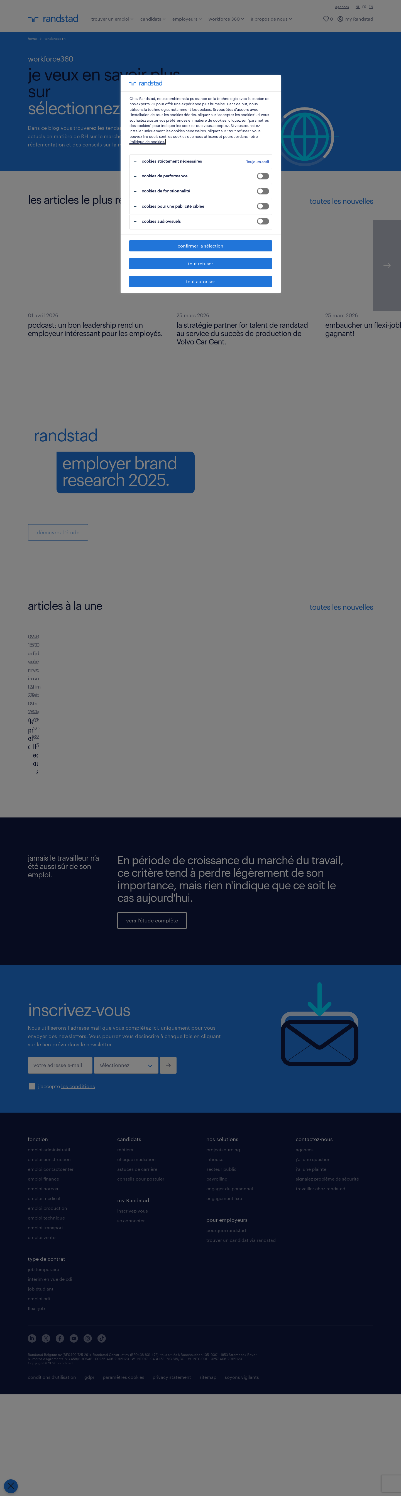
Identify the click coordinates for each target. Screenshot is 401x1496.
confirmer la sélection (200, 245)
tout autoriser (200, 281)
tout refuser (200, 263)
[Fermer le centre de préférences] (11, 1486)
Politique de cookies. (147, 141)
